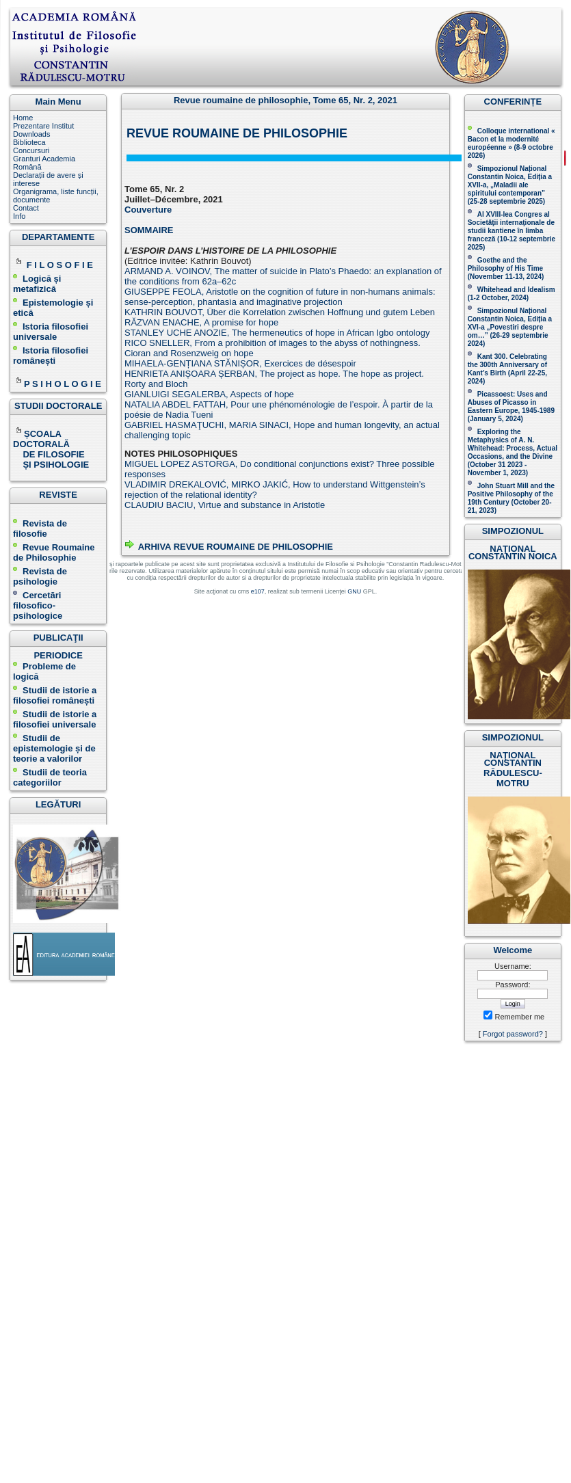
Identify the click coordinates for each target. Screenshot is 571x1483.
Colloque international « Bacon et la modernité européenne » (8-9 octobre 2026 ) (511, 143)
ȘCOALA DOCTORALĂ (42, 439)
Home (23, 117)
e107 (258, 591)
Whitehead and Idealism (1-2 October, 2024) (511, 294)
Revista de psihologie (40, 576)
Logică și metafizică (37, 283)
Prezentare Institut (43, 126)
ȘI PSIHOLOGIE (51, 464)
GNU (354, 591)
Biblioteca (29, 142)
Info (19, 216)
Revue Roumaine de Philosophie (53, 552)
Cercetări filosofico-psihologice (37, 605)
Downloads (31, 134)
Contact (26, 208)
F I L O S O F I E (60, 265)
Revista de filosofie (40, 528)
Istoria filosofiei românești (50, 355)
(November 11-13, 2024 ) (506, 268)
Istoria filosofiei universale (50, 331)
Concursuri (31, 150)
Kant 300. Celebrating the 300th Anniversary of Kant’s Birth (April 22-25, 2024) (507, 369)
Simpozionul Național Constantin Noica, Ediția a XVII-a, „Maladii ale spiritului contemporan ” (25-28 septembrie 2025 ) (510, 185)
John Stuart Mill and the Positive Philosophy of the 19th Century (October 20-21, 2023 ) (511, 498)
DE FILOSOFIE (50, 454)
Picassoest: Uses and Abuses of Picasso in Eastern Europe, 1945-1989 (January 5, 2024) (511, 406)
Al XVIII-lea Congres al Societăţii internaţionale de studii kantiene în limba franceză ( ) (511, 231)
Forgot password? (513, 1034)
